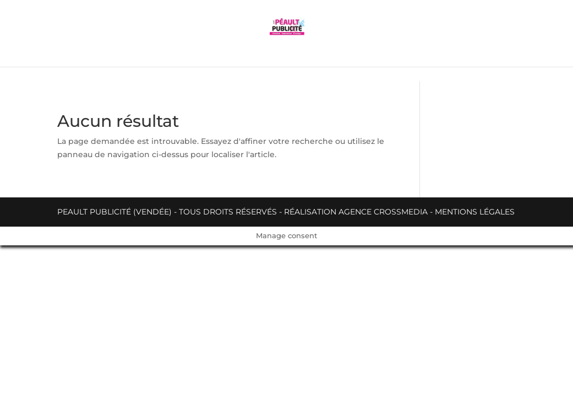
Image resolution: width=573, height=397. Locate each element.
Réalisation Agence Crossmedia (356, 212)
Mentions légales (475, 212)
